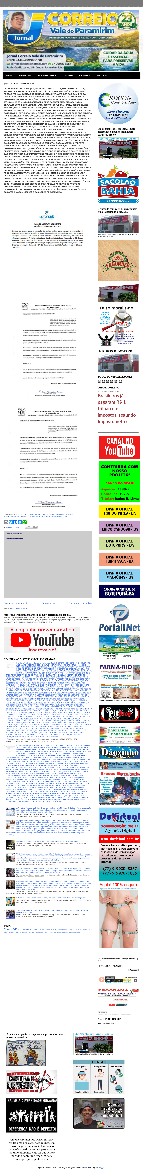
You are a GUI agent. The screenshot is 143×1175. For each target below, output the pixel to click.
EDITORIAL (102, 75)
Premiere (67, 932)
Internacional (57, 932)
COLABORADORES (46, 75)
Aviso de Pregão (62, 929)
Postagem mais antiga (80, 603)
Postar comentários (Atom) (20, 608)
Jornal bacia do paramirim (27, 930)
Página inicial (48, 603)
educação (73, 932)
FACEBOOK (85, 75)
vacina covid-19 (51, 929)
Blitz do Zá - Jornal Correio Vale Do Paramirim (118, 1014)
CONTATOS (67, 75)
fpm (85, 1168)
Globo (51, 932)
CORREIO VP (24, 75)
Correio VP (10, 929)
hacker (78, 932)
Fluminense (45, 932)
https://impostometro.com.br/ (108, 391)
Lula (62, 932)
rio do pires (41, 929)
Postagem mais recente (16, 603)
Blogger (101, 1168)
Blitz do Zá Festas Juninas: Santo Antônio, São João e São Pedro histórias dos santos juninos (51, 898)
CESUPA (69, 929)
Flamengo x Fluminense (35, 932)
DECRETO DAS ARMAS (80, 929)
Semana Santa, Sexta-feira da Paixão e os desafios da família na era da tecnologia (47, 841)
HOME (9, 75)
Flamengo (24, 932)
